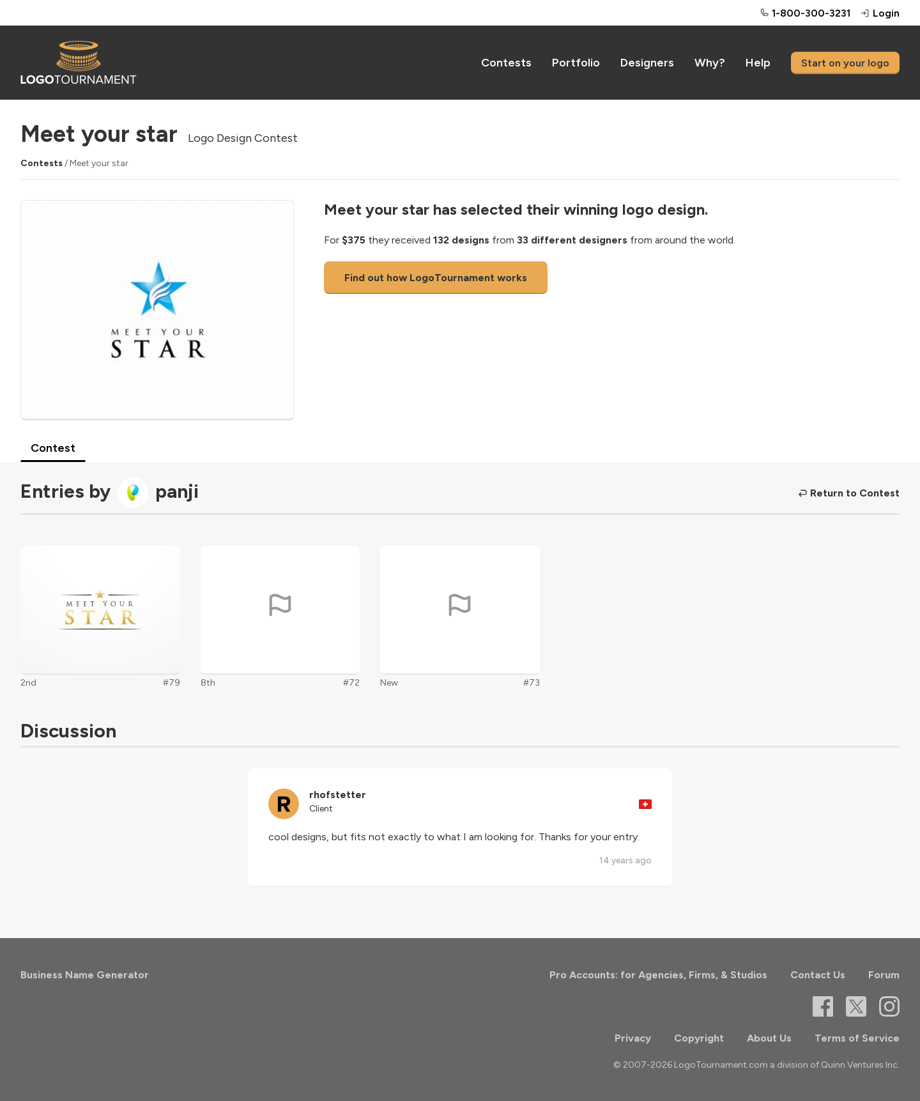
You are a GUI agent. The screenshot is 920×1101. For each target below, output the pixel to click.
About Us (769, 1038)
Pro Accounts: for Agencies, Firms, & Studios (658, 975)
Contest (53, 448)
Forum (884, 975)
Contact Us (817, 975)
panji (177, 491)
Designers (647, 63)
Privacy (633, 1038)
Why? (709, 63)
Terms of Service (857, 1038)
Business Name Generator (84, 975)
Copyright (699, 1038)
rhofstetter (337, 795)
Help (758, 63)
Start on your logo (845, 63)
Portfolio (576, 63)
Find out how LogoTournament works (435, 278)
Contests (506, 63)
